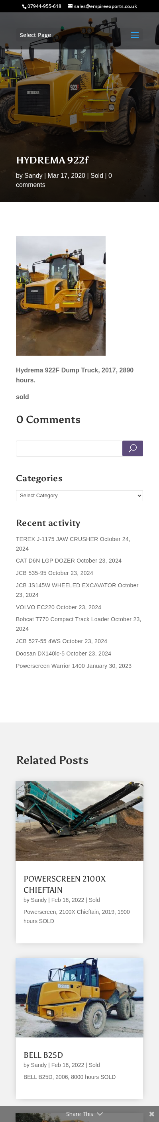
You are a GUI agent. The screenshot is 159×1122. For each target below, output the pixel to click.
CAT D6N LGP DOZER (45, 560)
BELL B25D (43, 1055)
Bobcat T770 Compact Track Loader (62, 619)
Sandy (33, 175)
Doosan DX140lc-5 (40, 653)
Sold (96, 175)
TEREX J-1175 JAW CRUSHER (57, 539)
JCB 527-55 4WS (38, 641)
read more (37, 930)
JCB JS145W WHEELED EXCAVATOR (66, 585)
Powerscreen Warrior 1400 (50, 666)
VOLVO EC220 (35, 607)
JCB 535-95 (31, 573)
